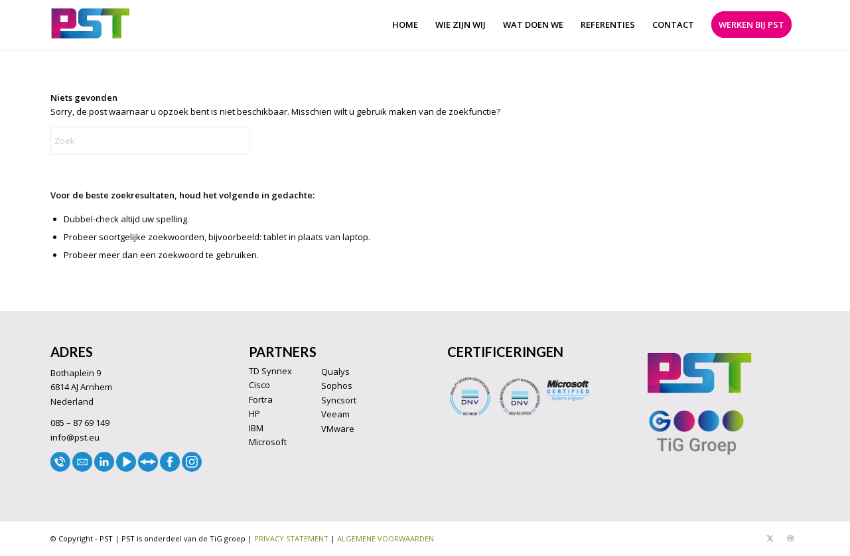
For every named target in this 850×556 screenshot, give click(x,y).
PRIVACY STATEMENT (291, 538)
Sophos (336, 385)
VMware (337, 429)
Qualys (335, 372)
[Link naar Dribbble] (790, 538)
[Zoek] (149, 141)
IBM (256, 428)
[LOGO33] (90, 25)
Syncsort (338, 400)
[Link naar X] (770, 538)
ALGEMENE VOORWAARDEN (385, 538)
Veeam (335, 414)
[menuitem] (405, 25)
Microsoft (268, 442)
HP (254, 413)
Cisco (259, 385)
